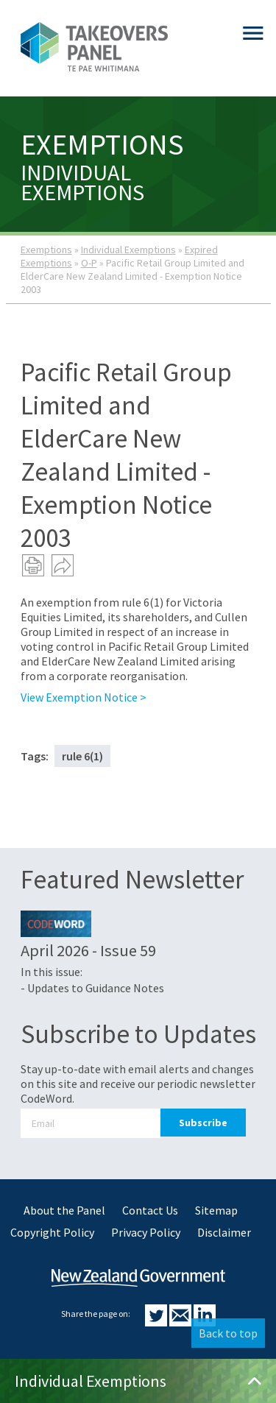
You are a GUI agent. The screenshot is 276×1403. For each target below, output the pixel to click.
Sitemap (216, 1210)
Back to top (228, 1333)
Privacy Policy (145, 1232)
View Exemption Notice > (83, 697)
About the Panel (64, 1210)
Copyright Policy (52, 1232)
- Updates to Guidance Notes (92, 987)
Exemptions (46, 249)
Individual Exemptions (128, 249)
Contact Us (150, 1210)
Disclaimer (224, 1232)
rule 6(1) (82, 756)
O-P (89, 262)
